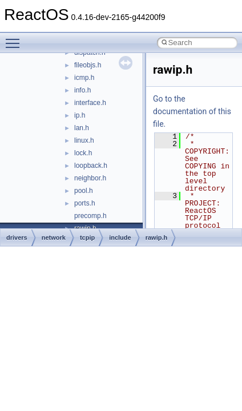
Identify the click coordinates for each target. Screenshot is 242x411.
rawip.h (157, 237)
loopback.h (90, 166)
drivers (16, 237)
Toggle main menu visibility (15, 38)
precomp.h (90, 216)
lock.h (83, 153)
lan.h (81, 128)
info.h (82, 90)
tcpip (87, 237)
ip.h (79, 115)
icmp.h (84, 78)
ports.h (84, 203)
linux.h (84, 140)
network (54, 237)
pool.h (83, 191)
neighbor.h (90, 178)
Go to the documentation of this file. (192, 111)
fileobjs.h (87, 65)
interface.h (90, 103)
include (120, 237)
